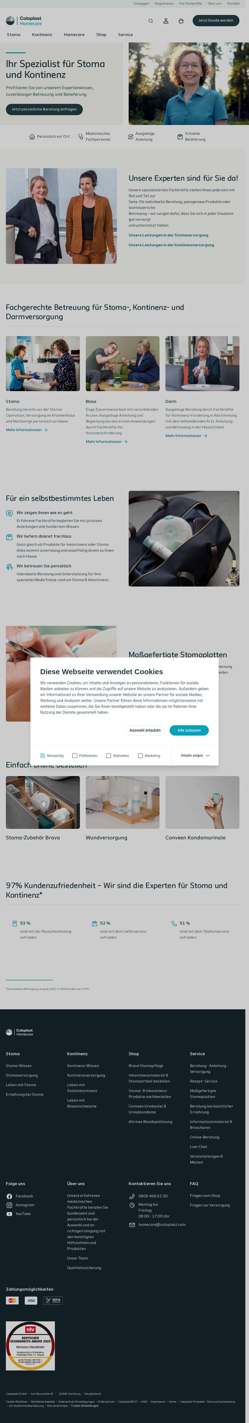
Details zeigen (192, 755)
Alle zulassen (189, 730)
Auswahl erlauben (145, 730)
